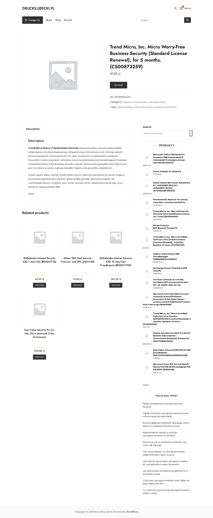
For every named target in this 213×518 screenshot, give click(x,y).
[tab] (33, 129)
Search (147, 127)
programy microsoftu (165, 107)
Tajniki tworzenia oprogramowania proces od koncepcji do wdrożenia (166, 415)
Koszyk (68, 20)
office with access (143, 107)
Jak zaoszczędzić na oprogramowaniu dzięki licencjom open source (164, 453)
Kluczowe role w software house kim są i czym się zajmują (165, 443)
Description (33, 129)
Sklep (49, 20)
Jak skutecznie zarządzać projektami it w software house (165, 472)
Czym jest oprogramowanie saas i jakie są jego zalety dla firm (166, 482)
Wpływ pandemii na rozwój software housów (163, 405)
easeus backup (125, 107)
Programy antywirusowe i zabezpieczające (144, 102)
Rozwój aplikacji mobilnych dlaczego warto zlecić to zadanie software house (166, 424)
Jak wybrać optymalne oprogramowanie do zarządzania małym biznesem (165, 463)
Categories (32, 20)
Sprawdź (118, 85)
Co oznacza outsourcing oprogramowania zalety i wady (166, 491)
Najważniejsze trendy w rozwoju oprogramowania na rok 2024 (160, 434)
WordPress (132, 511)
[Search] (191, 133)
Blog (57, 20)
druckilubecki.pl (38, 8)
